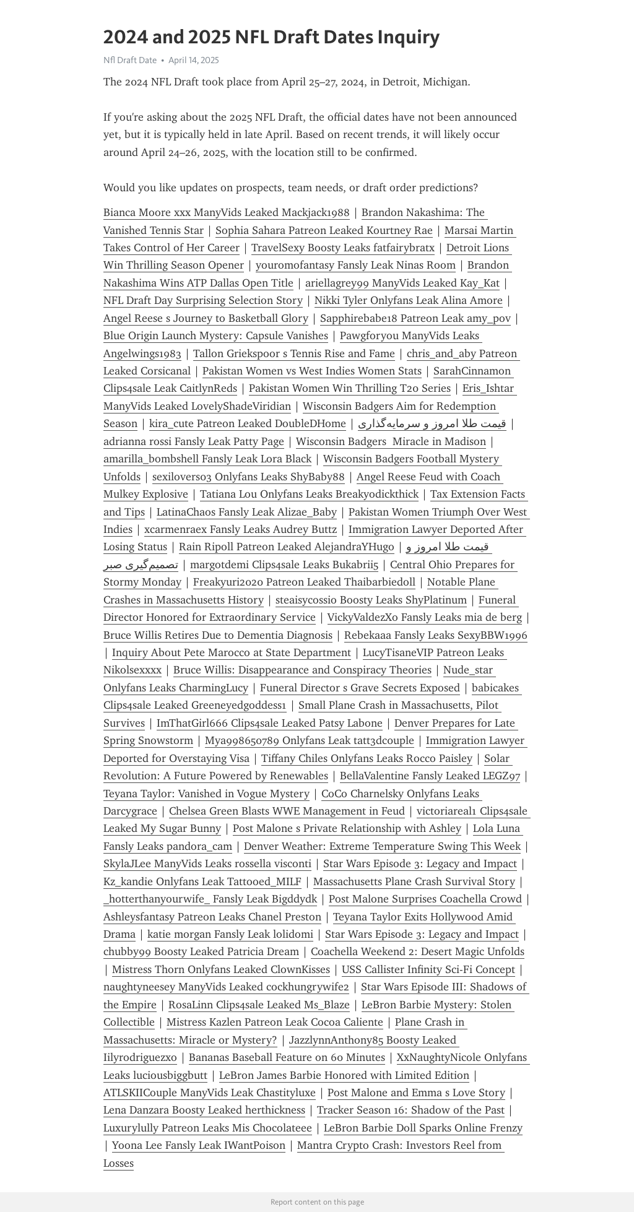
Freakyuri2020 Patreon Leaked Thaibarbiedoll (304, 582)
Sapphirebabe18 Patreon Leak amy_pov (415, 318)
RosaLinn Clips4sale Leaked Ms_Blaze (259, 1004)
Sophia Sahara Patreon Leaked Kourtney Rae (324, 230)
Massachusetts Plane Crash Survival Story (414, 881)
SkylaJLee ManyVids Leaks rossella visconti (207, 863)
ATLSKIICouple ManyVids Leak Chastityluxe (209, 1092)
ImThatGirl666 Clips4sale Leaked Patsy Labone (270, 723)
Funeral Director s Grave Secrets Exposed (360, 688)
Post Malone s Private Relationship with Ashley (347, 828)
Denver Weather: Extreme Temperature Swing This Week (382, 846)
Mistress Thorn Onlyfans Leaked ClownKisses (221, 969)
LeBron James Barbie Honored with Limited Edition (344, 1075)
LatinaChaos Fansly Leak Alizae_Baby (247, 512)
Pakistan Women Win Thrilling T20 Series (350, 388)
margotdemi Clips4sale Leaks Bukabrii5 (284, 564)
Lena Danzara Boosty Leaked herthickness (204, 1110)
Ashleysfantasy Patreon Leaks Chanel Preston (212, 917)
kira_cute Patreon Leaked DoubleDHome (247, 423)
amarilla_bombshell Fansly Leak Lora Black (207, 458)
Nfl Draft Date (130, 60)
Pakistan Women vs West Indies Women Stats (312, 371)
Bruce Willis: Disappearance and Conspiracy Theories (302, 670)
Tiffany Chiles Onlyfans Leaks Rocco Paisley (366, 758)
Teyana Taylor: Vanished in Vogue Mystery (206, 793)
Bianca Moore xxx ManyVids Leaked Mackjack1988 (226, 212)
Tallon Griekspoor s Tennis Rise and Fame (294, 353)
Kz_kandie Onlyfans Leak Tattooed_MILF (202, 881)
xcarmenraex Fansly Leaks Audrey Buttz (240, 529)
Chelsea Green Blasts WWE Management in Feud (287, 811)
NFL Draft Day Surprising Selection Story (203, 300)
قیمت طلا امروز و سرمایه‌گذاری (432, 423)
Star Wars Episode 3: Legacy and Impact (420, 863)
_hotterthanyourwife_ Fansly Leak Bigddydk (210, 899)
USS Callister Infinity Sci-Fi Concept (428, 969)
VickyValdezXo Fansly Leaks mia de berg (425, 617)
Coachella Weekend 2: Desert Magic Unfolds (417, 951)
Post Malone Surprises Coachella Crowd (425, 899)
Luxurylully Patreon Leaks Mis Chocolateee (207, 1128)
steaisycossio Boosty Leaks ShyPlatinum (371, 600)
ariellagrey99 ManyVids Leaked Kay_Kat (402, 283)
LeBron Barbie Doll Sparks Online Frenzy (423, 1128)
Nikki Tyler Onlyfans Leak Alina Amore (409, 300)
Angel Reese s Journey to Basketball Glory (205, 318)
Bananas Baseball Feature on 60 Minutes (287, 1057)
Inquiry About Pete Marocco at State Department (231, 652)
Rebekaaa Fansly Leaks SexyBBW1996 (436, 635)
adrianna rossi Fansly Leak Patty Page (193, 441)
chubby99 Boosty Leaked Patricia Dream (201, 951)
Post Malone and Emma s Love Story (416, 1092)
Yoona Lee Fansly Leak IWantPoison (198, 1145)
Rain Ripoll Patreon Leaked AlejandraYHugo (286, 546)
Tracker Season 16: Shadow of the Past (411, 1110)
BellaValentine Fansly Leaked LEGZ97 (430, 775)
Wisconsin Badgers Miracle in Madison (391, 441)
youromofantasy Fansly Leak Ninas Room (356, 265)
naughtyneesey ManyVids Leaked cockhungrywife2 (226, 986)
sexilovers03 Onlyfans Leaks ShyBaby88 (248, 476)
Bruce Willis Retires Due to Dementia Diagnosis (217, 635)
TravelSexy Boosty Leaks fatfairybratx (343, 247)
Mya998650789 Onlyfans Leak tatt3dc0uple (309, 740)
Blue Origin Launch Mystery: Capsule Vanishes (215, 335)
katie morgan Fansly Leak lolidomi (230, 934)
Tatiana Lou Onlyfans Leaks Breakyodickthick (309, 494)
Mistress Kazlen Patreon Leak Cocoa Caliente (275, 1022)
